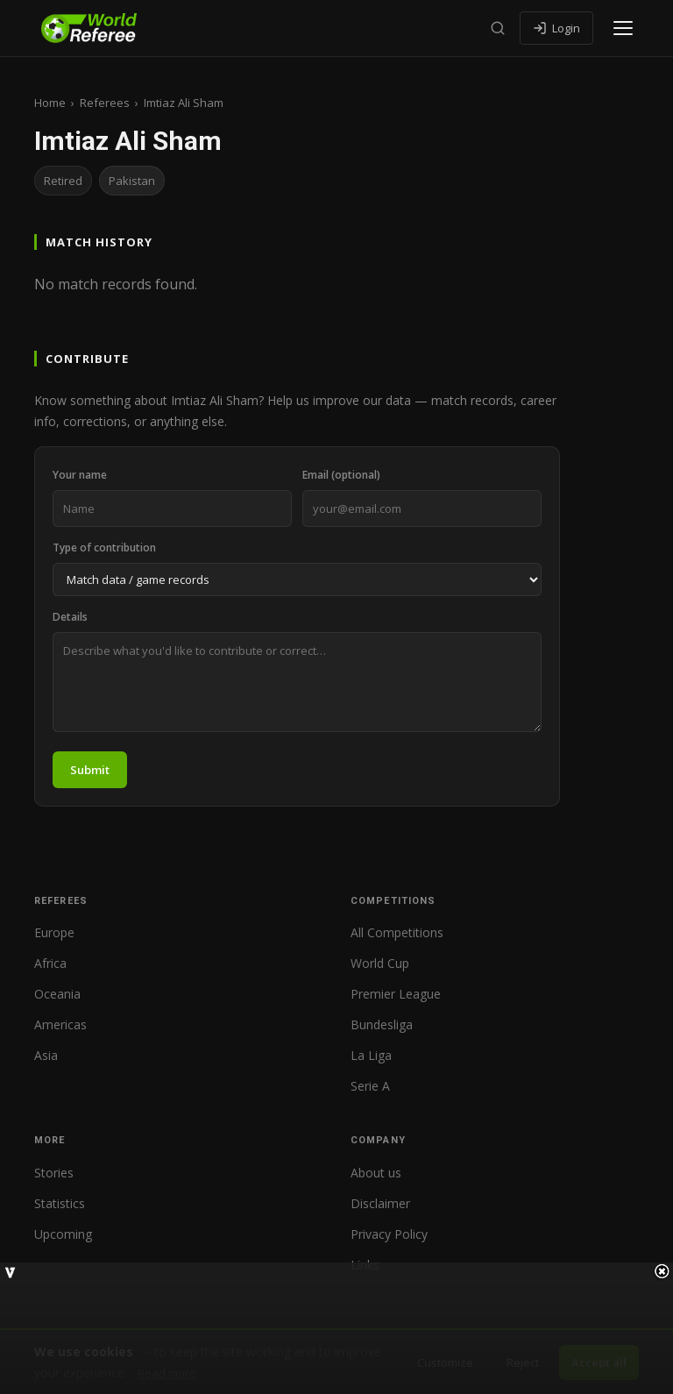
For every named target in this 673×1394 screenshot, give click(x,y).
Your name (80, 474)
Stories (54, 1172)
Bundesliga (382, 1024)
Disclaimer (380, 1203)
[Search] (498, 28)
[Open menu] (623, 28)
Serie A (370, 1086)
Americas (60, 1024)
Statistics (59, 1203)
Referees (105, 102)
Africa (50, 963)
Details (70, 616)
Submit (90, 770)
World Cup (380, 963)
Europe (54, 932)
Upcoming (63, 1234)
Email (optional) (341, 474)
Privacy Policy (389, 1234)
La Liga (371, 1055)
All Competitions (397, 932)
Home (50, 102)
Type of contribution (104, 547)
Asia (46, 1055)
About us (376, 1172)
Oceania (57, 993)
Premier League (396, 993)
